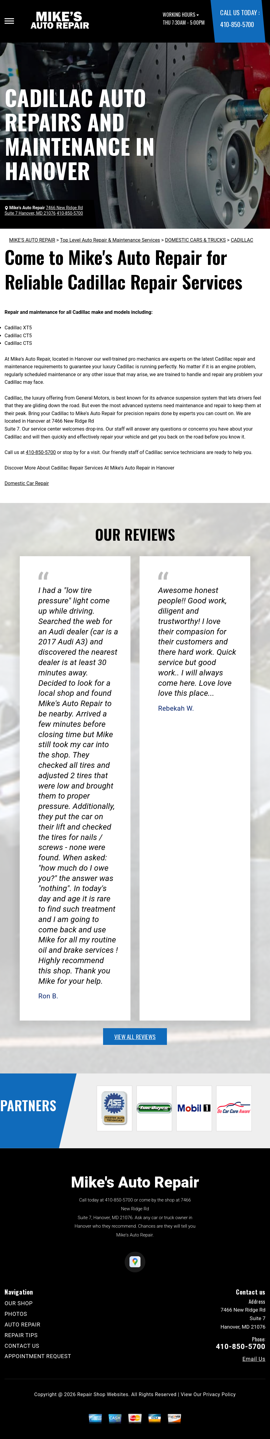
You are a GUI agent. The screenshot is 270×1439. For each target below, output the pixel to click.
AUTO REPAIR (22, 1324)
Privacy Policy (219, 1394)
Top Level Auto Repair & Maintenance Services (110, 240)
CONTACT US (22, 1346)
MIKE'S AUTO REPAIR (32, 240)
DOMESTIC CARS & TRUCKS (195, 240)
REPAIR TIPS (21, 1335)
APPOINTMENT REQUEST (38, 1356)
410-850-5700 (237, 24)
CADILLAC (242, 240)
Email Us (253, 1359)
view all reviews (135, 1036)
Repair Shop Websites (102, 1394)
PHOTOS (16, 1314)
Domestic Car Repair (27, 483)
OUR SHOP (19, 1303)
